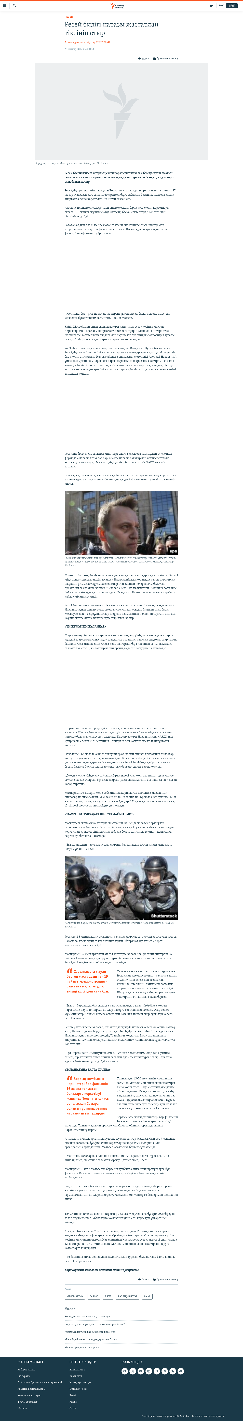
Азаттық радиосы (75, 42)
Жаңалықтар (77, 1369)
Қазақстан (76, 1376)
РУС (221, 5)
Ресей (69, 17)
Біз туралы (24, 1376)
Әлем (73, 1408)
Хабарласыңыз (26, 1369)
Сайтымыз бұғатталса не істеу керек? (40, 1382)
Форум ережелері (28, 1402)
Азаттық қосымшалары (31, 1389)
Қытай (73, 1402)
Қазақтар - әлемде (80, 1382)
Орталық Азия (78, 1389)
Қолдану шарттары (29, 1395)
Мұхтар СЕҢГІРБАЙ (98, 42)
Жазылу (22, 1408)
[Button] (143, 58)
